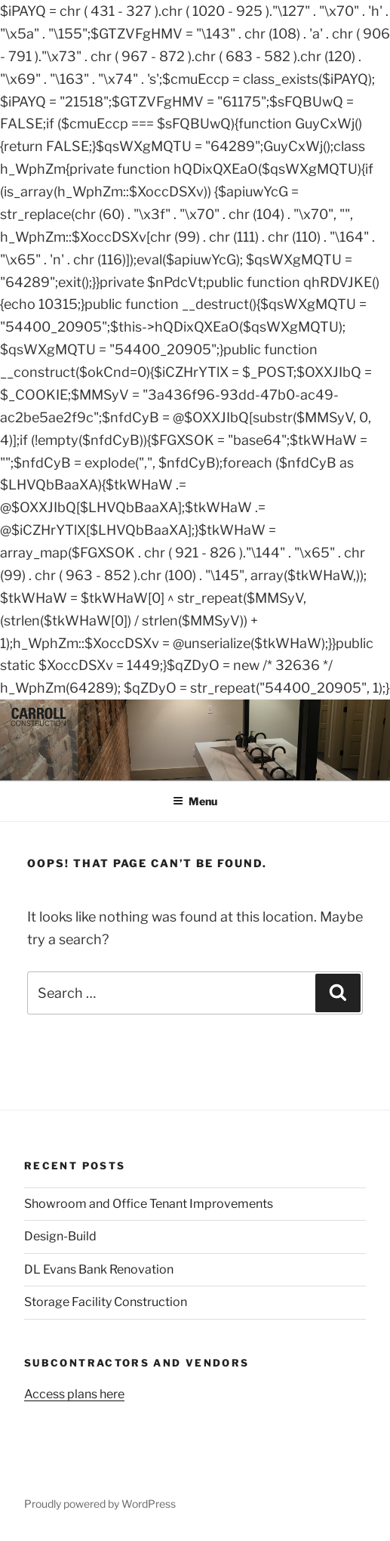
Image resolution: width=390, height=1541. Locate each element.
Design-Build (60, 1236)
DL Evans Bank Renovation (99, 1269)
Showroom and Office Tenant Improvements (148, 1204)
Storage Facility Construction (105, 1302)
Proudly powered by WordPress (100, 1503)
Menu (195, 801)
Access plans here (74, 1394)
